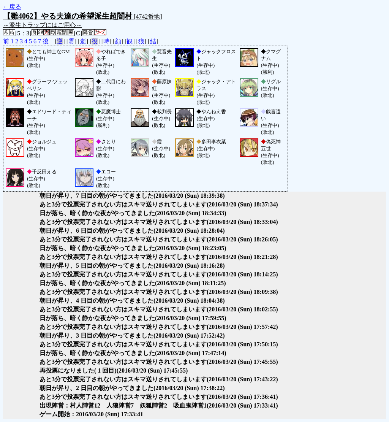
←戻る (12, 6)
